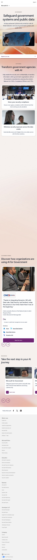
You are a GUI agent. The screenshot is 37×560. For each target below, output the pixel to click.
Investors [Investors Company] (3, 544)
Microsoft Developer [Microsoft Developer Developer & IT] (6, 509)
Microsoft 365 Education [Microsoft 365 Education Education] (6, 467)
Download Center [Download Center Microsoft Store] (5, 445)
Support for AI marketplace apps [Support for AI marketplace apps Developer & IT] (8, 514)
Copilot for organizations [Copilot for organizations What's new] (6, 425)
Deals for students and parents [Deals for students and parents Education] (8, 475)
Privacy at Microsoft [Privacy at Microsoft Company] (5, 542)
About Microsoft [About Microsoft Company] (5, 537)
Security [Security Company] (3, 547)
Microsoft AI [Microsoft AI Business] (4, 485)
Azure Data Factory (10, 332)
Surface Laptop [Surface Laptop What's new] (4, 423)
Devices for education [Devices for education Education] (6, 462)
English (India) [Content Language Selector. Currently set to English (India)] (6, 554)
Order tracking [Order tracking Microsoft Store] (4, 452)
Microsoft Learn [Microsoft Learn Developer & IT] (5, 512)
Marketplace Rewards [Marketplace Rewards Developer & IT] (6, 524)
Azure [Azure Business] (3, 490)
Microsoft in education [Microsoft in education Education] (6, 460)
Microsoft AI (4, 5)
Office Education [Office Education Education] (5, 470)
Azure (7, 328)
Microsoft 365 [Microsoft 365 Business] (4, 495)
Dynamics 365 (9, 335)
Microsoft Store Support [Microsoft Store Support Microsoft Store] (6, 447)
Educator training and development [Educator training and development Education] (8, 472)
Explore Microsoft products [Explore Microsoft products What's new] (7, 433)
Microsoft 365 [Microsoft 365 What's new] (4, 430)
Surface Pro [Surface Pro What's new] (4, 420)
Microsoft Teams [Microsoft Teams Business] (5, 502)
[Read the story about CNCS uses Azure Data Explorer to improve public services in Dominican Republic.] (18, 340)
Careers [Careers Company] (3, 534)
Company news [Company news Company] (5, 539)
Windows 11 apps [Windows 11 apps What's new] (5, 435)
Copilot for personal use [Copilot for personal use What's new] (6, 428)
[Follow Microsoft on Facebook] (13, 410)
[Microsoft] (18, 1)
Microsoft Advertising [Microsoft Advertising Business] (6, 497)
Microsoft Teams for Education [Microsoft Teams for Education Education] (7, 465)
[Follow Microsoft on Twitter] (17, 410)
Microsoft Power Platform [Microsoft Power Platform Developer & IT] (6, 522)
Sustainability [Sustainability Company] (4, 549)
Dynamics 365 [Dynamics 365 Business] (4, 492)
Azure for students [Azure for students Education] (5, 477)
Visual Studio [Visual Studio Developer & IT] (4, 527)
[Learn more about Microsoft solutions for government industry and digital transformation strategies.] (18, 392)
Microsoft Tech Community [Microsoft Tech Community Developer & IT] (7, 517)
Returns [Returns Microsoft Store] (3, 450)
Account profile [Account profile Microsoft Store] (5, 442)
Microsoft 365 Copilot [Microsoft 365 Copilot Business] (6, 500)
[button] (18, 56)
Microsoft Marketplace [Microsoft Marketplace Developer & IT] (6, 519)
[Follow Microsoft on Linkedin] (21, 410)
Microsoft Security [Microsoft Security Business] (5, 487)
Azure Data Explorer (17, 328)
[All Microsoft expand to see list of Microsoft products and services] (2, 2)
